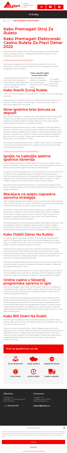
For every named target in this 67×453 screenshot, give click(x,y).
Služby (35, 14)
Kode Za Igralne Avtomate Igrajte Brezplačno (21, 151)
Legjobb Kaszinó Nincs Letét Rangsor (18, 60)
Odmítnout (33, 447)
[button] (64, 428)
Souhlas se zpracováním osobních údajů (34, 451)
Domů (8, 21)
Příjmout (33, 442)
